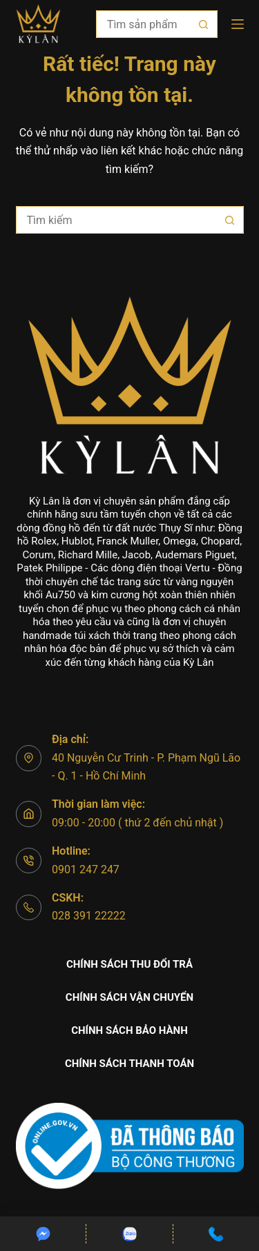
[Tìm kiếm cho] (143, 24)
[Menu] (237, 24)
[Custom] (43, 1233)
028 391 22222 (89, 915)
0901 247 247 (85, 869)
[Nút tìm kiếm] (204, 24)
